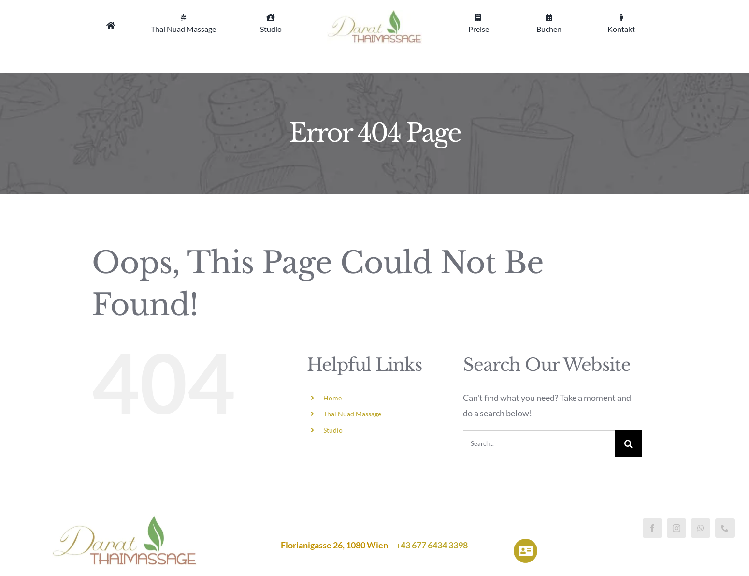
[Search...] (539, 443)
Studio (333, 430)
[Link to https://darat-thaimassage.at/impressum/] (525, 550)
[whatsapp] (700, 528)
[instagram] (676, 528)
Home (332, 398)
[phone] (725, 528)
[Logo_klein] (374, 14)
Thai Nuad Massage (352, 414)
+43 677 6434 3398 (432, 545)
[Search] (628, 443)
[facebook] (652, 528)
